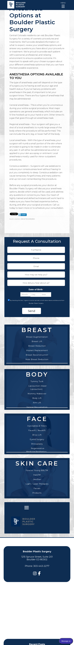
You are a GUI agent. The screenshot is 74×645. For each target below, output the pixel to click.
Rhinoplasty (37, 444)
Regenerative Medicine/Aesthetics (36, 450)
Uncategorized (28, 219)
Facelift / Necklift (37, 430)
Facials (37, 488)
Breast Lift (37, 341)
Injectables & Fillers (37, 426)
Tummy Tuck (37, 381)
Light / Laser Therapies (37, 484)
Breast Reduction (37, 346)
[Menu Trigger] (63, 4)
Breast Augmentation (37, 337)
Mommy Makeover (37, 394)
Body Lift (37, 398)
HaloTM (37, 475)
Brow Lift (37, 435)
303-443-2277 (41, 566)
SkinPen (37, 479)
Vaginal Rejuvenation (37, 407)
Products (36, 493)
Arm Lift (37, 403)
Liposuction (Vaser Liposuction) (37, 387)
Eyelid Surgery (37, 439)
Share (22, 214)
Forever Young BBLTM (37, 470)
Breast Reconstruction (37, 355)
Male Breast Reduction (37, 359)
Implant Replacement (37, 350)
